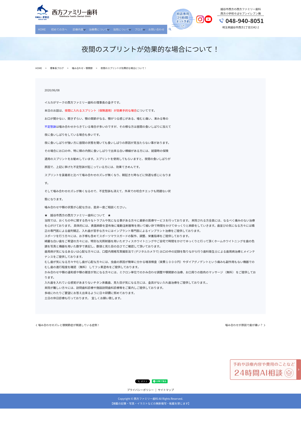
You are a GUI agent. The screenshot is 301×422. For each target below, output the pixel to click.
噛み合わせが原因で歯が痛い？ (244, 321)
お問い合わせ (161, 27)
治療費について (99, 27)
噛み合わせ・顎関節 (82, 64)
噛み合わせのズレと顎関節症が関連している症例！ (69, 321)
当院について (124, 27)
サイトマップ (166, 386)
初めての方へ (59, 27)
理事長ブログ (57, 64)
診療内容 (78, 27)
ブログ (142, 27)
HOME (42, 27)
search (175, 28)
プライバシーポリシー (140, 386)
